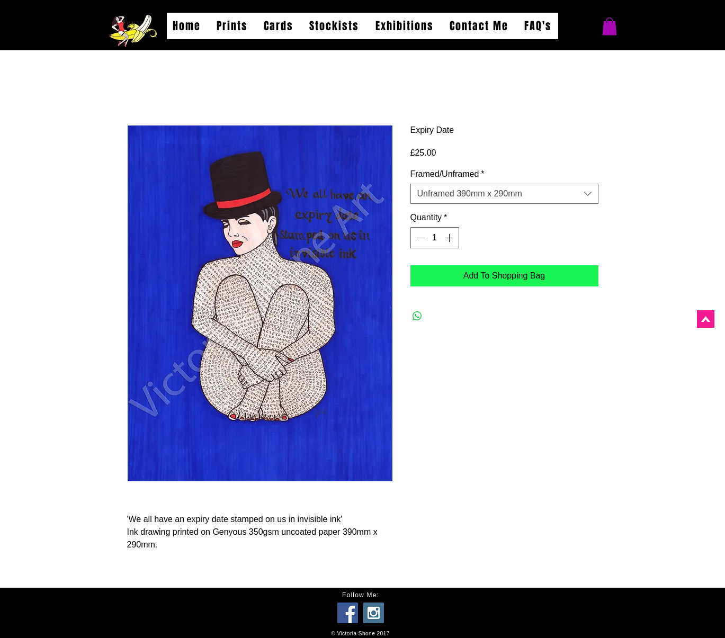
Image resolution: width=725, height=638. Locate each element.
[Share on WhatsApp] (417, 316)
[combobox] (504, 194)
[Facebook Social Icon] (347, 613)
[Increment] (450, 238)
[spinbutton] (435, 238)
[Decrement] (419, 238)
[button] (609, 26)
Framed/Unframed (447, 173)
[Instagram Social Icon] (373, 613)
